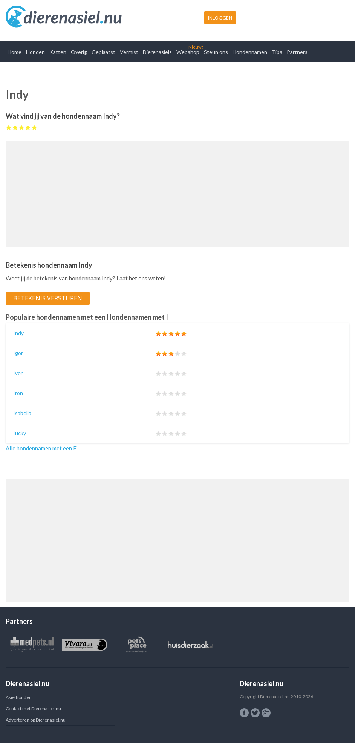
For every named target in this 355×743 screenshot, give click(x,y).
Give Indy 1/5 (9, 127)
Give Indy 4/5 (28, 127)
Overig (79, 52)
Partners (297, 52)
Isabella (22, 413)
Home (14, 52)
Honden (35, 52)
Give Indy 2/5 (15, 127)
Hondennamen (250, 52)
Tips (277, 52)
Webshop (187, 52)
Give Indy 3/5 (21, 127)
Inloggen (220, 17)
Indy (18, 333)
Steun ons (216, 52)
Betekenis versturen (47, 298)
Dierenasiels (157, 52)
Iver (18, 373)
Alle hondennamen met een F (41, 448)
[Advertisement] (177, 194)
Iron (18, 393)
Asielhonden (19, 697)
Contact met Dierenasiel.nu (33, 708)
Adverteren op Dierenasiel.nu (36, 720)
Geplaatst (103, 52)
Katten (57, 52)
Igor (18, 353)
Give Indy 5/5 (34, 127)
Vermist (129, 52)
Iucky (19, 433)
